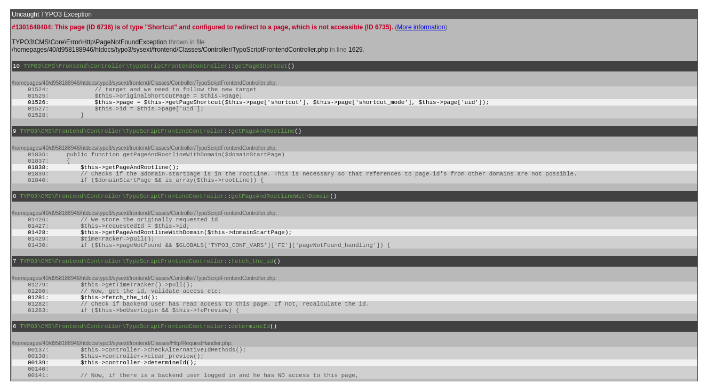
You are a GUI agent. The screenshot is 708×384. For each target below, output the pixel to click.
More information (421, 27)
